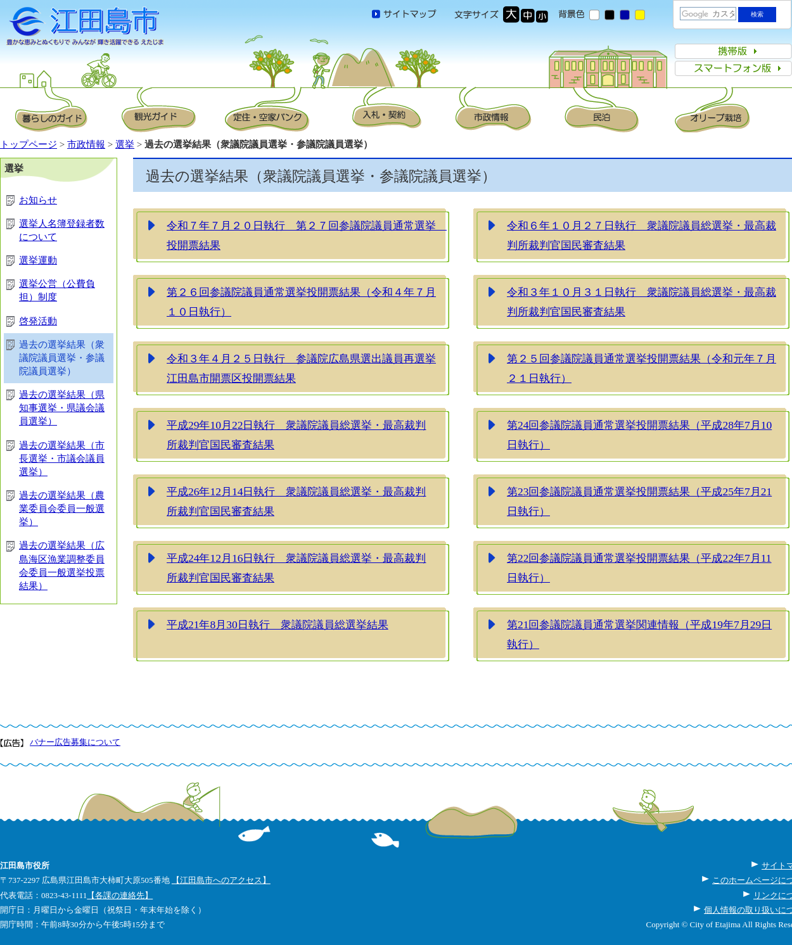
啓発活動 (38, 321)
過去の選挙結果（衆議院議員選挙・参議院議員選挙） (62, 357)
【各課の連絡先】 (120, 895)
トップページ (28, 144)
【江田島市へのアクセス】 (221, 880)
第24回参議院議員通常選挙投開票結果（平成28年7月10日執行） (639, 435)
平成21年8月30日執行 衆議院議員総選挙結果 (277, 624)
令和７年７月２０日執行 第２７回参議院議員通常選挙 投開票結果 (307, 235)
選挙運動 (38, 260)
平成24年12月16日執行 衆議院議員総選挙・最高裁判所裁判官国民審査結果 (296, 568)
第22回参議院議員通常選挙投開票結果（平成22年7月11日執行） (639, 568)
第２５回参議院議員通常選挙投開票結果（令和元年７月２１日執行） (641, 368)
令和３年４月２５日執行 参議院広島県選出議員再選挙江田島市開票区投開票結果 (301, 368)
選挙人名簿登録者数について (62, 230)
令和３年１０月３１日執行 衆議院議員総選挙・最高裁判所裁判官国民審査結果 (641, 302)
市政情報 (86, 144)
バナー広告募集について (75, 742)
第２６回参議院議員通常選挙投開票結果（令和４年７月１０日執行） (301, 302)
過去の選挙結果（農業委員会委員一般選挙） (62, 508)
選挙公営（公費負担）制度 (57, 290)
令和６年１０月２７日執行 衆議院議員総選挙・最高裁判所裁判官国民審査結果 (641, 235)
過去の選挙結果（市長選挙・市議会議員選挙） (62, 458)
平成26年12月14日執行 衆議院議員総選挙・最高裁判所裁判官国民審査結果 (296, 501)
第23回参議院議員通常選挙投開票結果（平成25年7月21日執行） (639, 501)
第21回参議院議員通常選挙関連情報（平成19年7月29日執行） (639, 634)
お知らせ (38, 200)
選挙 (124, 144)
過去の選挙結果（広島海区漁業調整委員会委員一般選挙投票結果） (62, 565)
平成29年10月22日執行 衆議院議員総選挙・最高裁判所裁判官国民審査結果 (296, 435)
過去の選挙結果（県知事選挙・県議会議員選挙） (62, 408)
